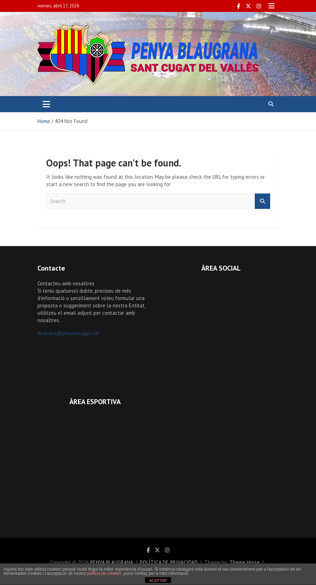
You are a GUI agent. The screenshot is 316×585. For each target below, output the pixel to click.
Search (262, 201)
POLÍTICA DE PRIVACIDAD (169, 562)
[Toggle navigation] (46, 104)
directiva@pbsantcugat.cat (68, 333)
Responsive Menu (271, 6)
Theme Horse (245, 562)
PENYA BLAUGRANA (111, 562)
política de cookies (104, 573)
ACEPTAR (158, 580)
